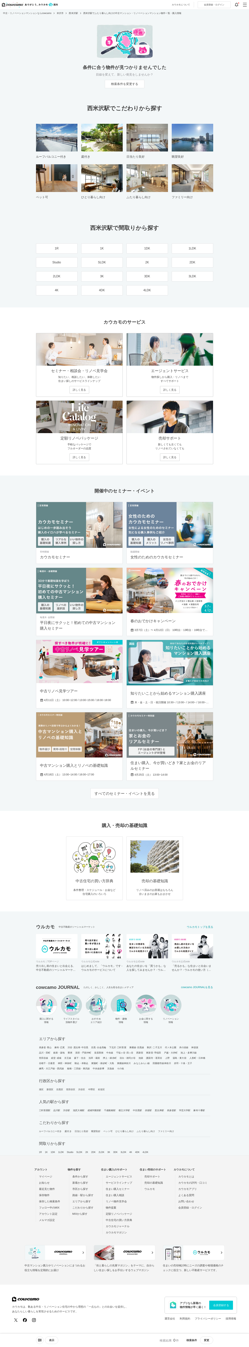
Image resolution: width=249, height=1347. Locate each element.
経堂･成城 (56, 1058)
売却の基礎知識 (153, 1182)
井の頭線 (183, 1047)
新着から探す (80, 1182)
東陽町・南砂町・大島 (102, 1063)
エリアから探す (81, 1201)
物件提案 (111, 1207)
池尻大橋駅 (78, 1110)
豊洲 (70, 1052)
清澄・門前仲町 (83, 1052)
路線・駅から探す (82, 1195)
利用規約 (185, 1318)
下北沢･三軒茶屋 (117, 1047)
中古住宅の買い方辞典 (119, 1220)
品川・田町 (45, 1052)
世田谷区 (70, 1089)
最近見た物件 (47, 1188)
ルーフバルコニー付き (50, 1131)
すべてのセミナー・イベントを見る (124, 793)
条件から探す (80, 1176)
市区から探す (80, 1188)
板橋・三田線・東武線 (78, 1068)
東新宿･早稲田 (153, 1052)
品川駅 (56, 1110)
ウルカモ (149, 1188)
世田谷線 (43, 1058)
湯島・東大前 (179, 1058)
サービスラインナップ (119, 1182)
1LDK (61, 1152)
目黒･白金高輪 (98, 1047)
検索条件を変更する (124, 84)
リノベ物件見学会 (116, 1201)
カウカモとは (186, 1176)
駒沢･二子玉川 (154, 1047)
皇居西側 (98, 1052)
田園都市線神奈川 (162, 1063)
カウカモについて (181, 4)
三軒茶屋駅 (45, 1110)
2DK (93, 1152)
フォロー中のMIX (49, 1207)
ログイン (214, 4)
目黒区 (59, 1089)
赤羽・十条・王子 (183, 1063)
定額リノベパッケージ (119, 1213)
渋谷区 (81, 1089)
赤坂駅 (148, 1110)
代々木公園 (170, 1047)
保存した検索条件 (49, 1201)
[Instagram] (34, 1320)
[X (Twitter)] (16, 1320)
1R (40, 1152)
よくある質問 (186, 1195)
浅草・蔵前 (94, 1058)
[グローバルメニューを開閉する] (245, 4)
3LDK (123, 1152)
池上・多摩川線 (189, 1052)
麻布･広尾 (59, 1047)
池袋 (141, 1058)
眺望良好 (95, 1131)
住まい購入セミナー (117, 1188)
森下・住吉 (80, 1058)
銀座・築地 (59, 1052)
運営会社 (170, 1318)
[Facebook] (25, 1320)
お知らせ (44, 1182)
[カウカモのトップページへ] (29, 4)
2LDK (101, 1152)
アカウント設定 (48, 1213)
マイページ (45, 1176)
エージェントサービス (119, 1176)
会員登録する (221, 1305)
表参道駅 (171, 1110)
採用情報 (231, 1318)
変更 (206, 1340)
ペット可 (107, 1131)
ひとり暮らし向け (125, 1131)
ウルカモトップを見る (200, 926)
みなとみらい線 (142, 1063)
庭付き (68, 1131)
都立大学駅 (124, 1110)
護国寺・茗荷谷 (154, 1058)
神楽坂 (194, 1047)
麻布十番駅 (199, 1110)
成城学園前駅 (94, 1110)
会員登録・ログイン (190, 1207)
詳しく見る (79, 389)
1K (46, 1152)
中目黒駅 (137, 1110)
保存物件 (44, 1195)
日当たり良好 (81, 1131)
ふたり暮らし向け (146, 1131)
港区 (41, 1089)
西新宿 (139, 1052)
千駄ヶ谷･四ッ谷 (124, 1052)
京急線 (110, 1068)
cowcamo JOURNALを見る (197, 987)
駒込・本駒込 (81, 1063)
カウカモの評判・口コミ (192, 1182)
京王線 (67, 1058)
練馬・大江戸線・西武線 (51, 1068)
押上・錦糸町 (110, 1058)
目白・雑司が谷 (128, 1058)
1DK (53, 1152)
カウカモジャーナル (117, 1226)
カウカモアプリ (187, 1188)
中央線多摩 (98, 1068)
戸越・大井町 (171, 1052)
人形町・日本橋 (197, 1058)
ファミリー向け (166, 1131)
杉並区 (101, 1089)
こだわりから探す (82, 1207)
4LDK (145, 1152)
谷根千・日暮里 (47, 1063)
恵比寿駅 (159, 1110)
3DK (115, 1152)
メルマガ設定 (47, 1220)
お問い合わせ (186, 1201)
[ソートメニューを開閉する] (40, 1340)
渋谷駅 (66, 1110)
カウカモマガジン (116, 1232)
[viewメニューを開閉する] (51, 1340)
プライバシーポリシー (208, 1318)
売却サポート (152, 1176)
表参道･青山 (45, 1047)
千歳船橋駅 (110, 1110)
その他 (120, 1068)
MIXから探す (80, 1213)
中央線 (109, 1052)
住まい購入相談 (115, 1195)
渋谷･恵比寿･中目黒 (78, 1047)
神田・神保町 (65, 1063)
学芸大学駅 (185, 1110)
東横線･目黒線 (136, 1047)
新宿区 (50, 1089)
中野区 (91, 1089)
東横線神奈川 (124, 1063)
